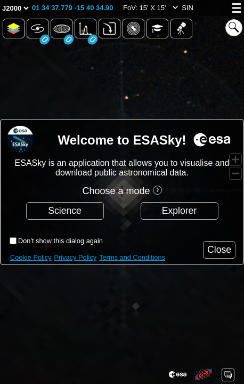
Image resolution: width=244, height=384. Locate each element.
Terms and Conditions (132, 257)
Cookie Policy (31, 257)
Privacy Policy (75, 257)
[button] (72, 8)
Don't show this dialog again (60, 241)
